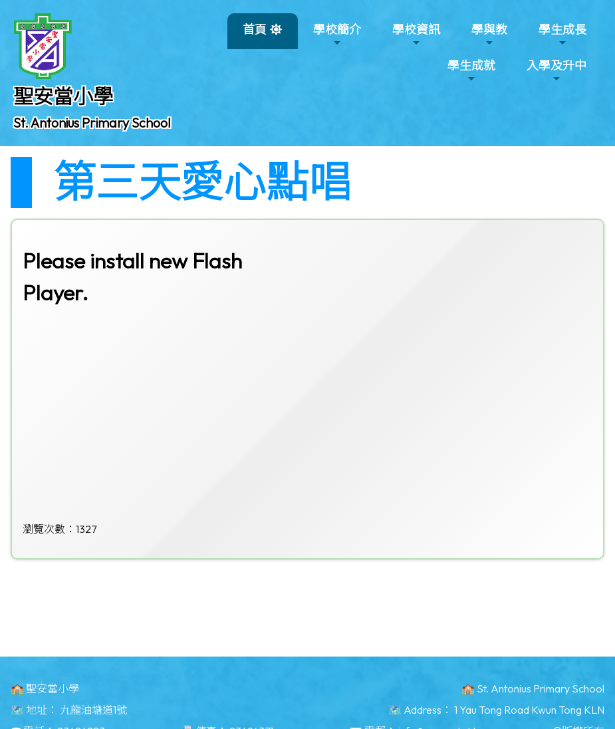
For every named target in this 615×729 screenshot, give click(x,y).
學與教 (489, 35)
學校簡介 (337, 35)
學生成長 (562, 35)
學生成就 (471, 71)
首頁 (255, 29)
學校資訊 (416, 35)
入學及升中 (556, 71)
